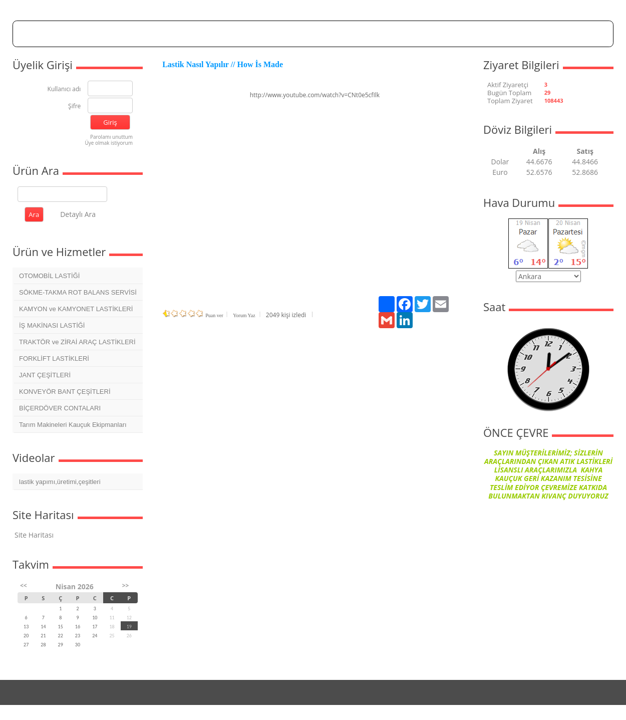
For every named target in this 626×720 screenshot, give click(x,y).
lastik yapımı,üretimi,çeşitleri (60, 482)
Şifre (74, 106)
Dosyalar (306, 33)
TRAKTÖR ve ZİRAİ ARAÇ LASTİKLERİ (77, 342)
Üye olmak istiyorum (109, 142)
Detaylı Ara (78, 214)
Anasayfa (187, 33)
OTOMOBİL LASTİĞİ (49, 276)
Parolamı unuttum (111, 136)
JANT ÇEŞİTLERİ (45, 375)
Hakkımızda (230, 33)
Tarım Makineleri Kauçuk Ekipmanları (73, 424)
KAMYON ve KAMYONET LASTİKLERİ (76, 309)
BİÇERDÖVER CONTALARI (60, 408)
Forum (270, 33)
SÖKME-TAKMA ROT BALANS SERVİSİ (78, 292)
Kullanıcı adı (64, 89)
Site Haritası (34, 535)
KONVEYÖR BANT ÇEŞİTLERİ (65, 391)
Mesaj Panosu (395, 33)
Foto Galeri (348, 33)
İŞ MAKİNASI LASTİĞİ (52, 325)
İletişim (438, 33)
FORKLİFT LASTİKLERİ (54, 358)
